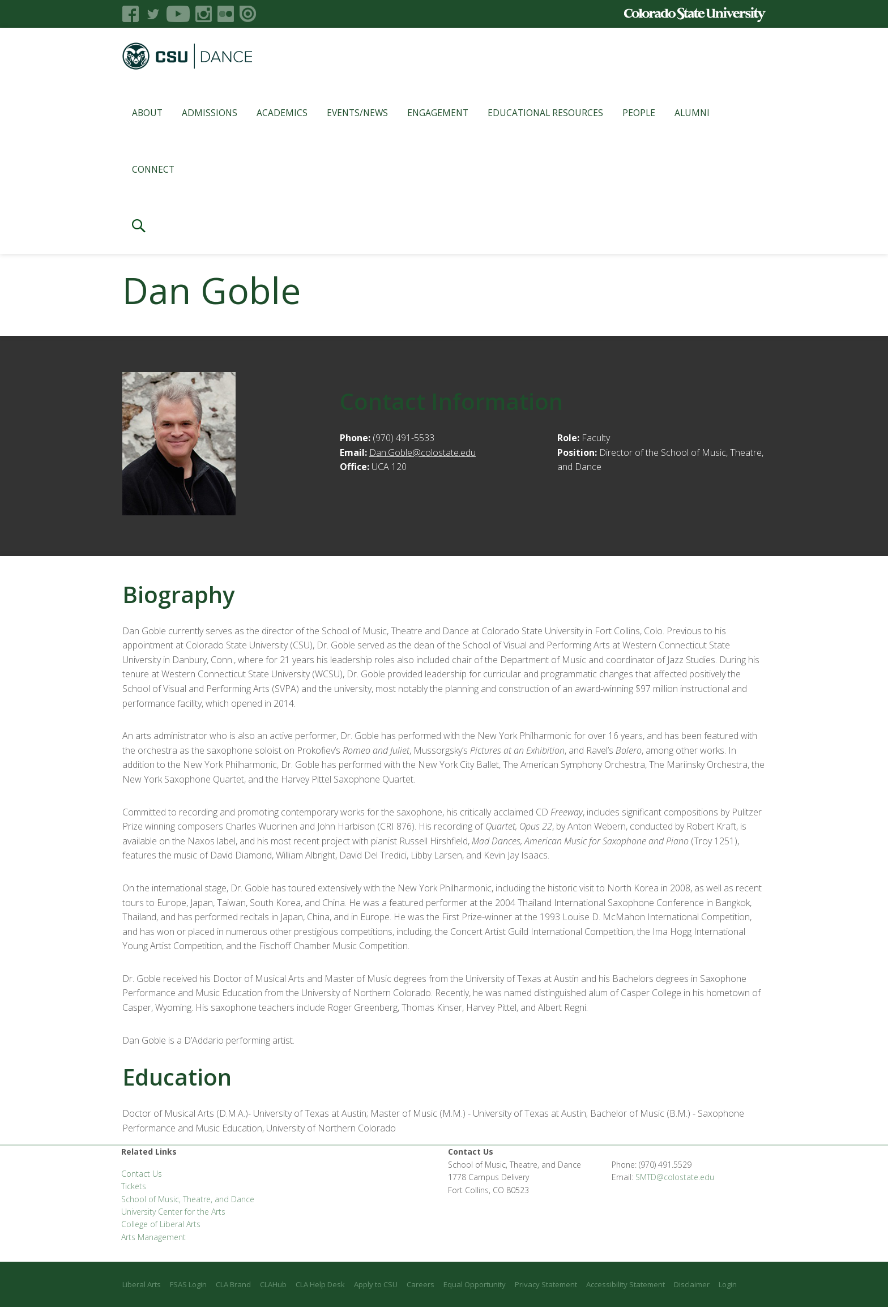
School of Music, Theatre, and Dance (187, 1199)
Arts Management (153, 1237)
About (147, 112)
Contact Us (141, 1173)
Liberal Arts (141, 1284)
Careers (420, 1284)
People (638, 112)
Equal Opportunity (474, 1284)
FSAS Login (188, 1284)
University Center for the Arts (173, 1211)
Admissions (209, 112)
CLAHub (273, 1284)
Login (728, 1284)
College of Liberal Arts (160, 1224)
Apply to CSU (376, 1284)
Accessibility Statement (625, 1284)
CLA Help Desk (320, 1284)
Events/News (357, 112)
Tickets (133, 1186)
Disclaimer (692, 1284)
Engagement (437, 112)
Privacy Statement (546, 1284)
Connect (153, 169)
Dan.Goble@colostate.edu (422, 452)
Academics (282, 112)
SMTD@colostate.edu (674, 1177)
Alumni (692, 112)
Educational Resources (545, 112)
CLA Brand (233, 1284)
